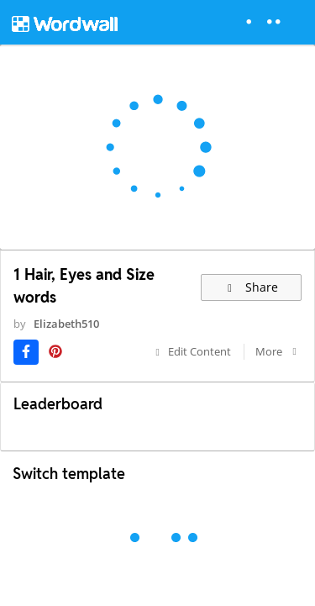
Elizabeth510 (66, 323)
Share (251, 287)
